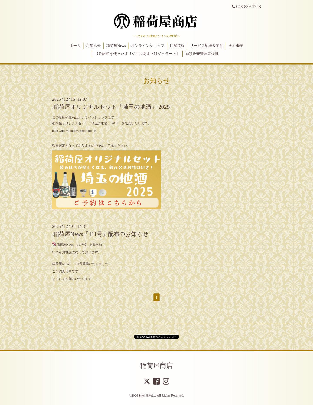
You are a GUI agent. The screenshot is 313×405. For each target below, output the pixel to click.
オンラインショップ (147, 46)
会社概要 (236, 46)
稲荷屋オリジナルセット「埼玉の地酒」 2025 (111, 107)
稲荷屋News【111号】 (72, 244)
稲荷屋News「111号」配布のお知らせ (100, 234)
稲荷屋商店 (156, 365)
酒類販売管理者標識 (201, 54)
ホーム (75, 46)
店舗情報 (177, 46)
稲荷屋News (116, 46)
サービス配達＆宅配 (206, 46)
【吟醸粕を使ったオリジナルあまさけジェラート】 (137, 54)
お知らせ (93, 46)
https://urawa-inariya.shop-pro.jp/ (74, 130)
